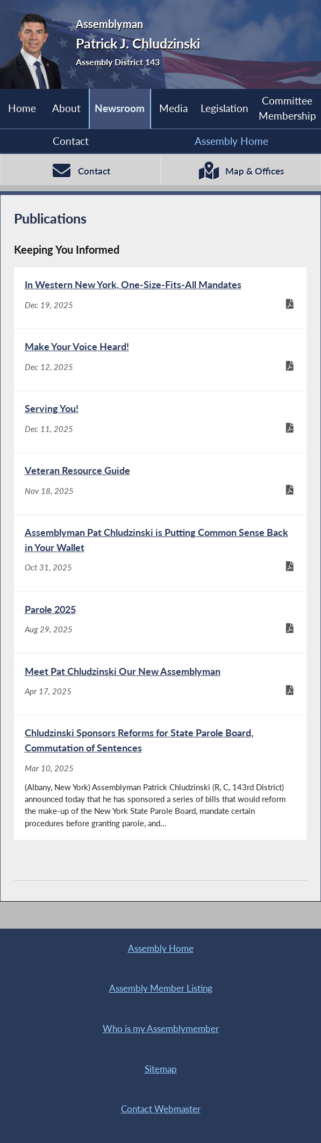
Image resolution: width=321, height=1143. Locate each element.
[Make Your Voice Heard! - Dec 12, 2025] (160, 360)
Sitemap (161, 1069)
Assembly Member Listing (160, 988)
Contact (71, 141)
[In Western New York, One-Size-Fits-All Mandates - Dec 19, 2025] (160, 298)
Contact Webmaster (161, 1109)
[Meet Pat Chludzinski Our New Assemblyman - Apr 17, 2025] (160, 684)
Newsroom (120, 108)
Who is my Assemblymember (161, 1028)
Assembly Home (231, 141)
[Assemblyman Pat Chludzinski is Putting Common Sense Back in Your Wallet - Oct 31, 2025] (160, 553)
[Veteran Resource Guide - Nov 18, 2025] (160, 483)
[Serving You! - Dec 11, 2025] (160, 421)
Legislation (224, 108)
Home (22, 108)
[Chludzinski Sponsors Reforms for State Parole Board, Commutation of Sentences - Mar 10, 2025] (160, 777)
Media (173, 108)
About (66, 108)
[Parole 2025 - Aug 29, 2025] (160, 622)
